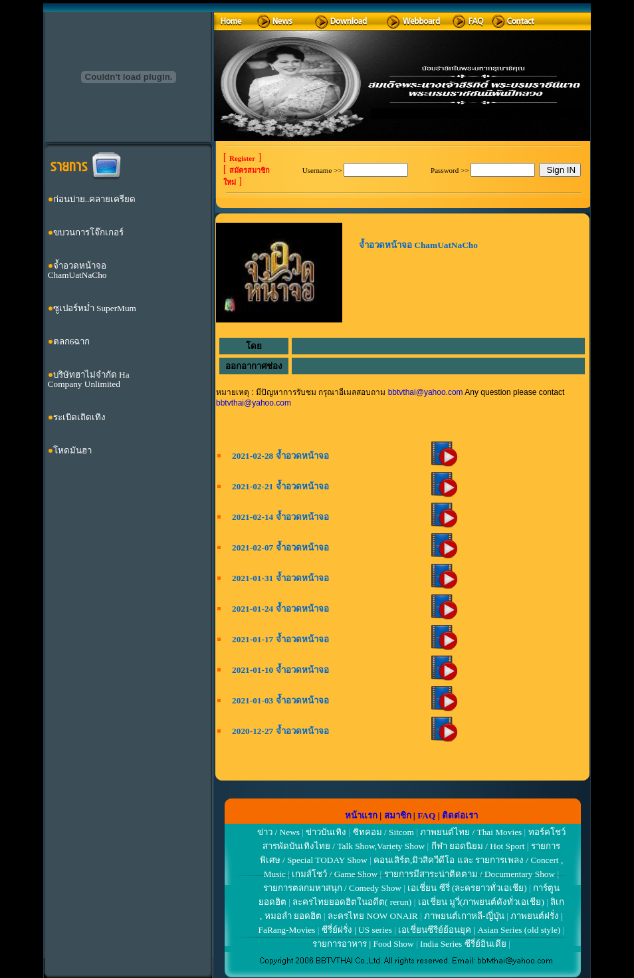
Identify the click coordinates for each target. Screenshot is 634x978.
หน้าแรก (361, 815)
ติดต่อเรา (460, 815)
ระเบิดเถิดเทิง (79, 417)
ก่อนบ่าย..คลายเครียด (94, 199)
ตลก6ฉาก (71, 341)
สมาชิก (397, 815)
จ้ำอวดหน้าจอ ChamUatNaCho (77, 270)
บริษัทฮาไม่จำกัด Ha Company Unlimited (89, 379)
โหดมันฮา (72, 450)
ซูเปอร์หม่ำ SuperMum (94, 308)
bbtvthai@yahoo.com (425, 392)
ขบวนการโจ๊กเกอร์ (88, 232)
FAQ (426, 815)
